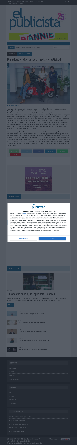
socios (24, 213)
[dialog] (38, 222)
